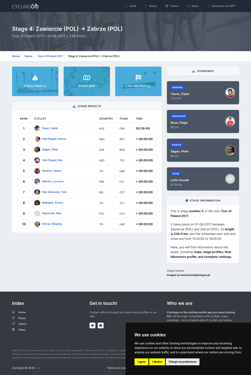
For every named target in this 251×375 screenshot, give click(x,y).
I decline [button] (157, 361)
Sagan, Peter (50, 149)
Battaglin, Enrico (52, 202)
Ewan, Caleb (50, 128)
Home (16, 56)
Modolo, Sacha (51, 170)
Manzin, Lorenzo (53, 181)
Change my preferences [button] (182, 361)
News (21, 329)
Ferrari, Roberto (52, 223)
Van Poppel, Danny (54, 138)
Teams (22, 323)
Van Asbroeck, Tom (54, 191)
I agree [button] (142, 361)
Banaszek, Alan (52, 213)
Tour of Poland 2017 (50, 56)
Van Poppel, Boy (52, 160)
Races (28, 56)
